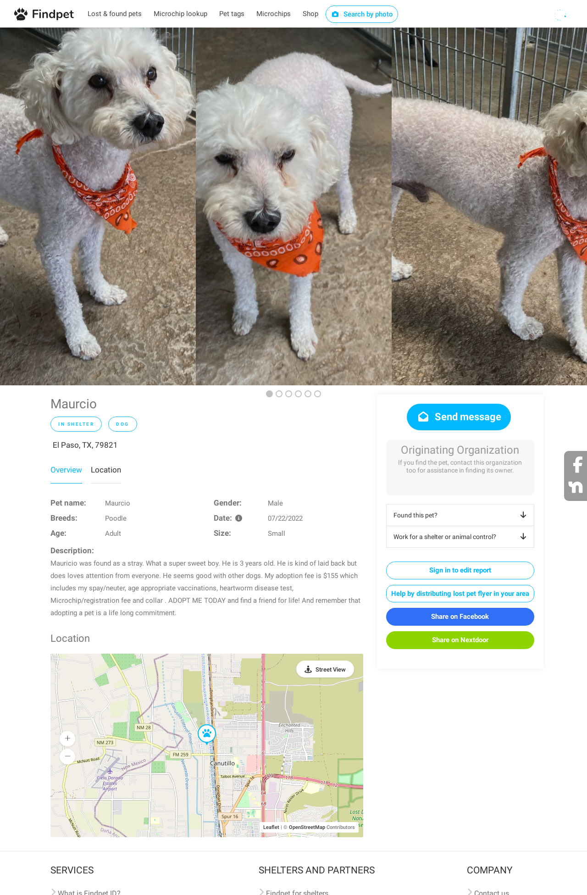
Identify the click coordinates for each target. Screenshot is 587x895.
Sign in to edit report (460, 570)
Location (106, 469)
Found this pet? (461, 515)
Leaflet (271, 827)
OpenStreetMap (307, 827)
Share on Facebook (460, 616)
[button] (200, 725)
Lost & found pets (115, 14)
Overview (66, 469)
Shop (310, 14)
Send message (458, 416)
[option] (98, 206)
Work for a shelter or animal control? (461, 537)
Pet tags (231, 14)
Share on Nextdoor (460, 640)
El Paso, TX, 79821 (85, 445)
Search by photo (362, 14)
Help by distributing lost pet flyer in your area (460, 593)
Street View (331, 669)
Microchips (273, 14)
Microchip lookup (180, 14)
